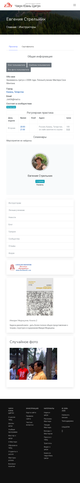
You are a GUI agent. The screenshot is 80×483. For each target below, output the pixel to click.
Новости (12, 217)
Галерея (12, 232)
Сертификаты (28, 46)
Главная (11, 27)
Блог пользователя (16, 65)
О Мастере (12, 442)
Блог (11, 224)
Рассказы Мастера (48, 420)
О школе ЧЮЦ (11, 418)
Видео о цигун (47, 448)
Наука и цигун (47, 414)
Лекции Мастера (47, 426)
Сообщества (14, 239)
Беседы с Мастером (48, 432)
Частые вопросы (30, 423)
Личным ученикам (17, 210)
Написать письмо (65, 416)
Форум (11, 253)
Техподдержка (67, 421)
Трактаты (48, 443)
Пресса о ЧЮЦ (47, 438)
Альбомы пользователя (39, 65)
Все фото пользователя (18, 69)
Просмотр (13, 46)
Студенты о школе (13, 453)
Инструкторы (27, 27)
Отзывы (12, 246)
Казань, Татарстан (15, 92)
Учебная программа (12, 430)
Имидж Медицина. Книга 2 (23, 320)
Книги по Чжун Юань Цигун (48, 455)
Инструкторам (15, 203)
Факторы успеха (12, 459)
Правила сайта (29, 417)
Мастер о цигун (12, 437)
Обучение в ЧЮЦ (12, 446)
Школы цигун (11, 424)
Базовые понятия (12, 465)
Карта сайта (31, 413)
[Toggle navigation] (74, 5)
